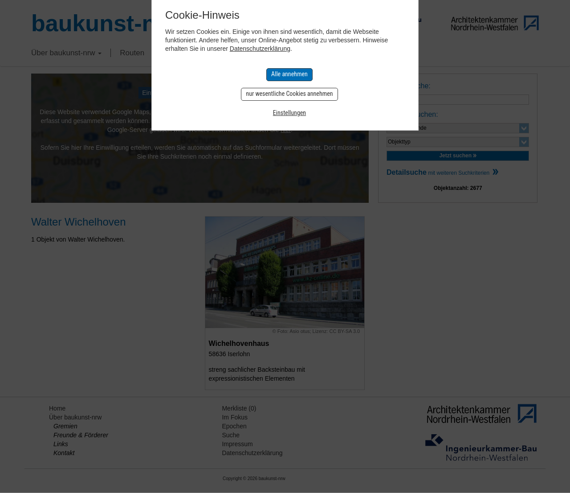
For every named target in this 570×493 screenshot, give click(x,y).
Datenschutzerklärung (260, 48)
